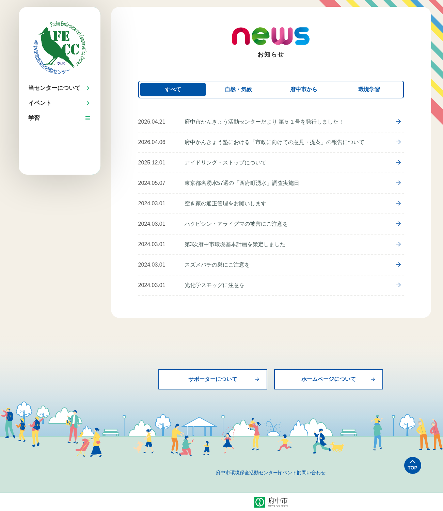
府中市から (303, 89)
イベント (287, 472)
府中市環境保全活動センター (230, 472)
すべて (173, 89)
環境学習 (369, 89)
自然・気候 (238, 89)
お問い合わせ (328, 472)
